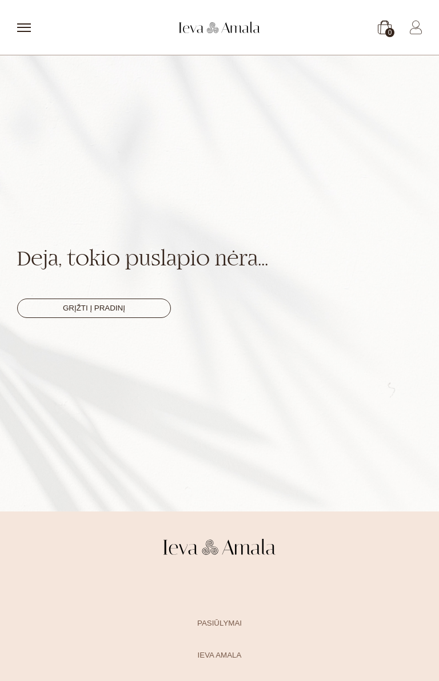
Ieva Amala (220, 655)
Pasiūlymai (219, 623)
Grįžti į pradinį (94, 308)
